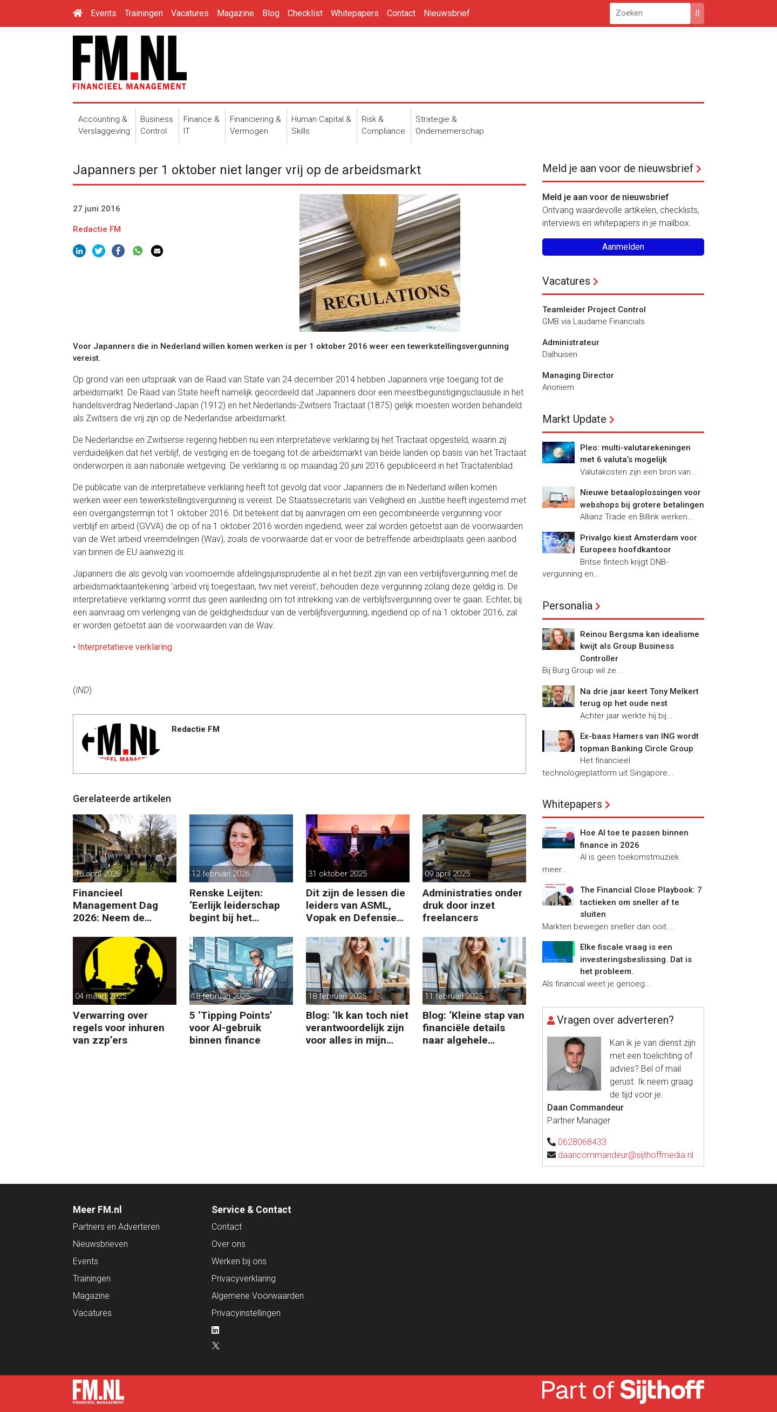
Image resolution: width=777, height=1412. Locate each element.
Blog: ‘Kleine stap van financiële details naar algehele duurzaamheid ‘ (473, 1027)
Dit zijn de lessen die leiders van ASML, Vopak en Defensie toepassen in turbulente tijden (355, 905)
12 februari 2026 (221, 874)
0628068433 (582, 1142)
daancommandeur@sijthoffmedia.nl (625, 1155)
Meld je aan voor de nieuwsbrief (617, 168)
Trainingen (144, 13)
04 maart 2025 (100, 996)
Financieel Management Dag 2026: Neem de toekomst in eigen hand (116, 905)
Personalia (567, 605)
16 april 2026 (97, 874)
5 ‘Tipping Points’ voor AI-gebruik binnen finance (230, 1027)
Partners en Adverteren (116, 1227)
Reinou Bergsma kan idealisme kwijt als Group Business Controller (639, 646)
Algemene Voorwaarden (258, 1296)
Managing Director (578, 375)
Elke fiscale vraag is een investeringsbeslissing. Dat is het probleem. (636, 959)
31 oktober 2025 (337, 874)
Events (104, 13)
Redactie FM (97, 229)
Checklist (305, 13)
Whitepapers (355, 13)
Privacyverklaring (244, 1278)
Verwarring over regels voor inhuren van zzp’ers (119, 1027)
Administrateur (570, 342)
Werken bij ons (239, 1261)
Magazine (235, 13)
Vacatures (190, 13)
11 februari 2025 (454, 996)
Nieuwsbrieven (100, 1244)
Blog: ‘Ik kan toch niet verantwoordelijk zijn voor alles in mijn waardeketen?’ (357, 1027)
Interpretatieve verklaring (125, 647)
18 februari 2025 (221, 996)
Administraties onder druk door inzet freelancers (472, 905)
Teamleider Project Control (594, 309)
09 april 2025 (447, 874)
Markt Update (574, 419)
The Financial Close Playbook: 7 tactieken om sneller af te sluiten (641, 902)
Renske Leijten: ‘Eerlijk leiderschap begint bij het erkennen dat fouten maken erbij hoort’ (238, 905)
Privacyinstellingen (246, 1313)
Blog (271, 13)
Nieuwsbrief (447, 13)
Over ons (229, 1244)
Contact (401, 13)
